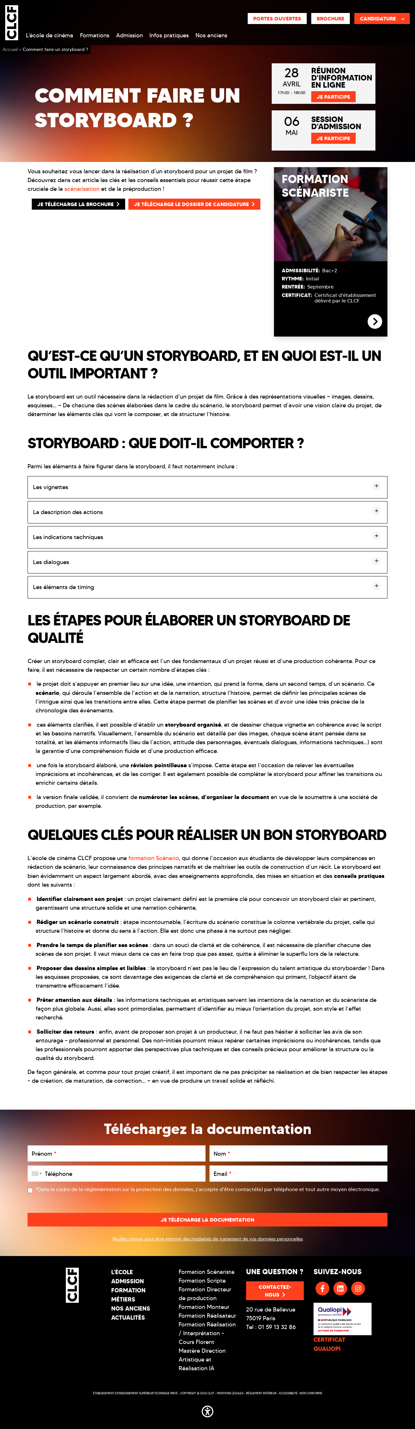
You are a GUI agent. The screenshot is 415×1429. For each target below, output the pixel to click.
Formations (94, 35)
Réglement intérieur (261, 1393)
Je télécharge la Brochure (78, 204)
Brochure (330, 18)
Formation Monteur (204, 1307)
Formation (128, 1290)
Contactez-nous (275, 1291)
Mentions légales (230, 1393)
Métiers (123, 1299)
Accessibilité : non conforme (300, 1393)
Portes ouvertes (277, 18)
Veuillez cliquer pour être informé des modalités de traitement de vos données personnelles (207, 1239)
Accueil (10, 49)
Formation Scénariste (206, 1271)
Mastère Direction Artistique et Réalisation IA (202, 1359)
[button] (207, 1410)
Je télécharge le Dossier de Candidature (194, 204)
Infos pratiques (169, 35)
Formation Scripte (202, 1280)
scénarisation (82, 188)
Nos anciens (211, 35)
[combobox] (35, 1173)
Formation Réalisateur (207, 1315)
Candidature (382, 18)
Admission (129, 35)
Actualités (128, 1317)
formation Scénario (153, 858)
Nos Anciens (130, 1308)
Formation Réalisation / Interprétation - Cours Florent (207, 1333)
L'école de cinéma (49, 35)
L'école (122, 1272)
